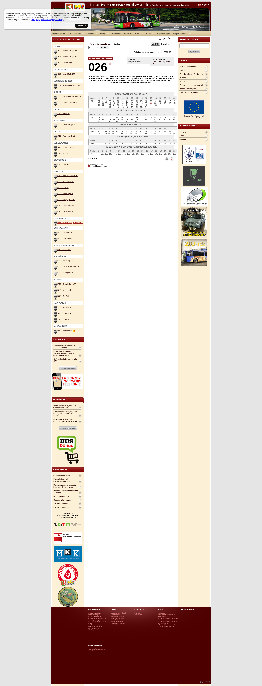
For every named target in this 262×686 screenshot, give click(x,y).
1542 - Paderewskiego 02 (67, 51)
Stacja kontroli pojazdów (119, 613)
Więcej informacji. (56, 20)
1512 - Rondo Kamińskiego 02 (68, 85)
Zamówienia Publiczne (122, 34)
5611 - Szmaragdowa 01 (70, 222)
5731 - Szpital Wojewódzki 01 (68, 267)
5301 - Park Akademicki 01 (67, 176)
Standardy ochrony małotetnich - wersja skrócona (168, 622)
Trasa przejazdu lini (66, 39)
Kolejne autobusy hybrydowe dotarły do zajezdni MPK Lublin (65, 413)
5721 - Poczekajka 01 (65, 261)
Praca (148, 34)
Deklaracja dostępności (189, 92)
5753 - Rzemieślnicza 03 (66, 284)
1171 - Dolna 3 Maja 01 (66, 125)
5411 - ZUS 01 (63, 188)
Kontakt (138, 34)
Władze (183, 78)
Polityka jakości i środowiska (191, 74)
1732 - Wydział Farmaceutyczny (69, 96)
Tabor (182, 136)
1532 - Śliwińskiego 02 (65, 63)
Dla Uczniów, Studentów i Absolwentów (166, 615)
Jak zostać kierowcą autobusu (168, 625)
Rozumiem (81, 26)
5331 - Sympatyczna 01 (66, 200)
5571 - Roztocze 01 (64, 307)
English (205, 4)
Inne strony (139, 609)
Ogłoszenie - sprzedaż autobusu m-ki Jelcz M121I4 (65, 420)
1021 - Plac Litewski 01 (66, 136)
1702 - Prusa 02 (63, 114)
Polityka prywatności (61, 507)
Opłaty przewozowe (61, 475)
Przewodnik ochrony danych (191, 85)
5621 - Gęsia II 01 (64, 313)
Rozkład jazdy (58, 34)
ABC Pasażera (75, 34)
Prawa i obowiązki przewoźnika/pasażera (62, 480)
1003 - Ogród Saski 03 (65, 147)
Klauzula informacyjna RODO (167, 626)
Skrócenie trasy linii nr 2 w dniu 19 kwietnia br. (64, 347)
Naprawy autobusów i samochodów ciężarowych (119, 619)
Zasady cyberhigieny (188, 89)
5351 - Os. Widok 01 (65, 212)
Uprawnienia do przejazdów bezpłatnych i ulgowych (64, 486)
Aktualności (138, 615)
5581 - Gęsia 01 (63, 319)
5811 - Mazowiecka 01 (65, 290)
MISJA (182, 70)
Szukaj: (117, 44)
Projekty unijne (163, 34)
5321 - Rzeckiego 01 (65, 194)
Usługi (104, 34)
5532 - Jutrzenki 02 (64, 232)
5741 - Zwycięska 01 (65, 273)
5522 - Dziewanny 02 (65, 238)
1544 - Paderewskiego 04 (67, 57)
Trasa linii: (165, 44)
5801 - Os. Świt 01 (64, 296)
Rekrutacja (161, 613)
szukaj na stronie (188, 39)
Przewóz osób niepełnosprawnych (117, 615)
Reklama (91, 34)
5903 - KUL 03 (62, 153)
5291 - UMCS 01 (63, 164)
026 (97, 67)
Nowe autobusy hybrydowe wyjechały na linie (64, 407)
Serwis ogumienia (117, 621)
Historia (183, 132)
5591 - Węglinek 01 (66, 331)
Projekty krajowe (181, 34)
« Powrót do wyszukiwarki (100, 44)
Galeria (183, 139)
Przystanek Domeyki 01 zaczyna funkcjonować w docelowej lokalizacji (63, 353)
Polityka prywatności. (40, 20)
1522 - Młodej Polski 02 (66, 74)
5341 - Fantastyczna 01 (66, 206)
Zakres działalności (188, 67)
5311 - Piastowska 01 (65, 182)
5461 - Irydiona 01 (64, 250)
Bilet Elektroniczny (61, 496)
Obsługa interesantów (62, 500)
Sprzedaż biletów (60, 504)
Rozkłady (137, 613)
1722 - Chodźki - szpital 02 (67, 102)
